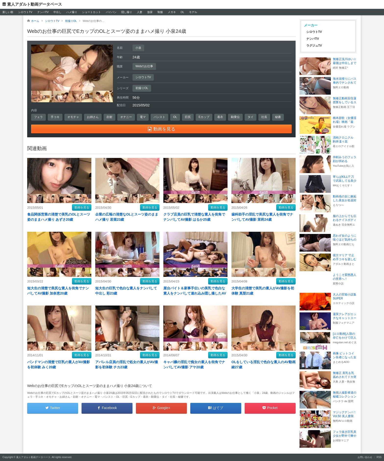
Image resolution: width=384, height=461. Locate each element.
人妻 (139, 12)
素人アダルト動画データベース (34, 4)
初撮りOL (141, 88)
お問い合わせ (365, 457)
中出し (57, 12)
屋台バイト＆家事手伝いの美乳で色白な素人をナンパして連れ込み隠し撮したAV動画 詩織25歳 (194, 293)
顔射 (109, 117)
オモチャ (73, 117)
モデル (193, 12)
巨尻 (188, 117)
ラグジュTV (314, 45)
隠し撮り (126, 12)
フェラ (38, 117)
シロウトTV (25, 12)
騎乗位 (235, 117)
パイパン (111, 12)
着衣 (220, 117)
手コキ (55, 117)
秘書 (278, 117)
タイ (250, 117)
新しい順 (7, 12)
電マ (143, 117)
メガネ (172, 12)
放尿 (150, 12)
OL (182, 12)
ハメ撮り (71, 12)
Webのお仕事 (144, 66)
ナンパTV (43, 12)
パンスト (159, 117)
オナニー (126, 117)
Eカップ (204, 117)
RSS (379, 457)
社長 (264, 117)
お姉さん (93, 117)
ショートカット (91, 12)
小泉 (138, 48)
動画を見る (81, 207)
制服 (160, 12)
